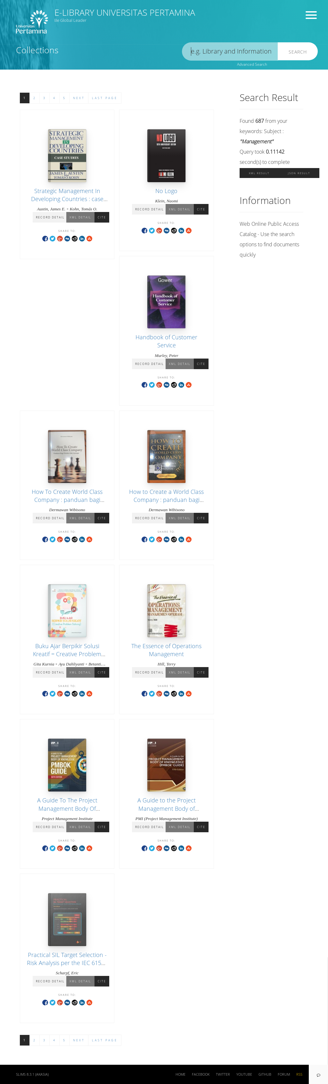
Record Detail (50, 217)
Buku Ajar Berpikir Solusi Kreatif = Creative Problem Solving (67, 654)
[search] (230, 51)
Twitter (223, 1074)
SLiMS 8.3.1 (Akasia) (32, 1074)
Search (298, 52)
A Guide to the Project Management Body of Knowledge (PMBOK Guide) (166, 808)
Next (79, 98)
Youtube (244, 1074)
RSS (299, 1074)
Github (264, 1074)
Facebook (200, 1074)
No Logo (166, 191)
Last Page (105, 98)
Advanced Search (252, 64)
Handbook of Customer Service (166, 341)
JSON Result (299, 173)
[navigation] (318, 1074)
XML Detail (80, 217)
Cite (102, 217)
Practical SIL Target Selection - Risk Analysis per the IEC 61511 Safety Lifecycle (67, 963)
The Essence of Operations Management (166, 650)
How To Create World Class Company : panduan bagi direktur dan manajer (67, 500)
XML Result (259, 173)
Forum (284, 1074)
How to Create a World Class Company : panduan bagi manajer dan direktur (166, 500)
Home (180, 1074)
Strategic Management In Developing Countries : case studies (67, 199)
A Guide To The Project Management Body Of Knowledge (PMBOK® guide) (67, 808)
